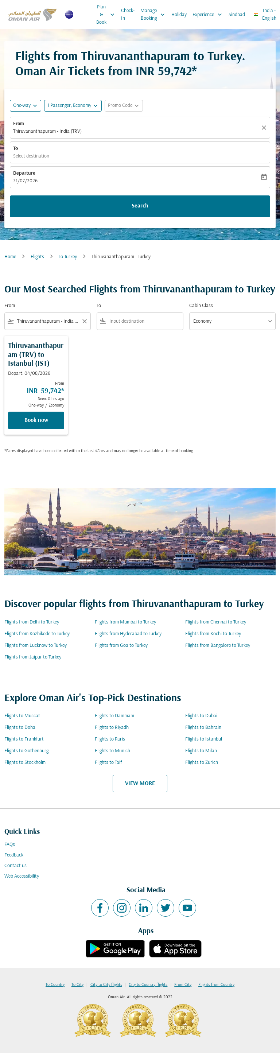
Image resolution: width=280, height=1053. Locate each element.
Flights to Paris (110, 739)
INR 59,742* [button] (166, 72)
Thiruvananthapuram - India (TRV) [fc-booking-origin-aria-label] (47, 131)
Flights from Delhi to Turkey (31, 622)
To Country (55, 985)
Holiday (179, 15)
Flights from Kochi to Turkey (213, 634)
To (15, 148)
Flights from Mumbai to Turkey (125, 622)
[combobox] (47, 321)
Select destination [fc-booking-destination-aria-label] (31, 156)
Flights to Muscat (22, 716)
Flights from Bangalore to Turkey (217, 645)
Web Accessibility (21, 876)
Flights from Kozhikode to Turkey (37, 634)
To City (77, 985)
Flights (37, 257)
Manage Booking (154, 14)
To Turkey (68, 257)
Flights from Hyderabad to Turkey (128, 634)
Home (10, 257)
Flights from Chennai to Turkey (215, 622)
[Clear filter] (84, 321)
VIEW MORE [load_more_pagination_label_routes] (140, 783)
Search (140, 206)
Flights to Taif (108, 762)
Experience (209, 14)
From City (182, 985)
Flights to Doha (19, 727)
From (18, 124)
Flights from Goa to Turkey (121, 645)
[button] (73, 106)
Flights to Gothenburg (26, 751)
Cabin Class (201, 305)
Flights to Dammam (114, 716)
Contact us (15, 866)
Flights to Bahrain (203, 727)
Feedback (13, 855)
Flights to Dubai (201, 716)
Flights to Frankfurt (24, 739)
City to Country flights (148, 985)
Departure (24, 173)
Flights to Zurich (201, 762)
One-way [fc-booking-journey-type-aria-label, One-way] (22, 105)
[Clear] (265, 127)
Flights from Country (216, 985)
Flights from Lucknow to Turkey (35, 645)
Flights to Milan (201, 751)
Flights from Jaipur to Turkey (32, 657)
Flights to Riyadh (112, 727)
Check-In (128, 14)
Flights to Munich (112, 751)
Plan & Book (107, 14)
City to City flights (106, 985)
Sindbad (237, 15)
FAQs (9, 844)
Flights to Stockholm (25, 762)
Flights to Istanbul (203, 739)
